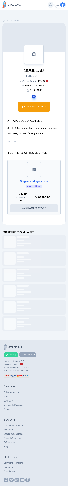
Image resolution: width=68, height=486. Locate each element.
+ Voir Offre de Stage (34, 208)
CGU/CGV (8, 401)
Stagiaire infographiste (34, 181)
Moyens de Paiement (13, 405)
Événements (9, 442)
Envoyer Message (34, 107)
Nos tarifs (8, 429)
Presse (7, 396)
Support (7, 409)
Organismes (14, 20)
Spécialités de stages (13, 434)
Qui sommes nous (12, 392)
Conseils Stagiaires (12, 438)
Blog (6, 446)
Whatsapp (11, 355)
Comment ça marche (13, 425)
